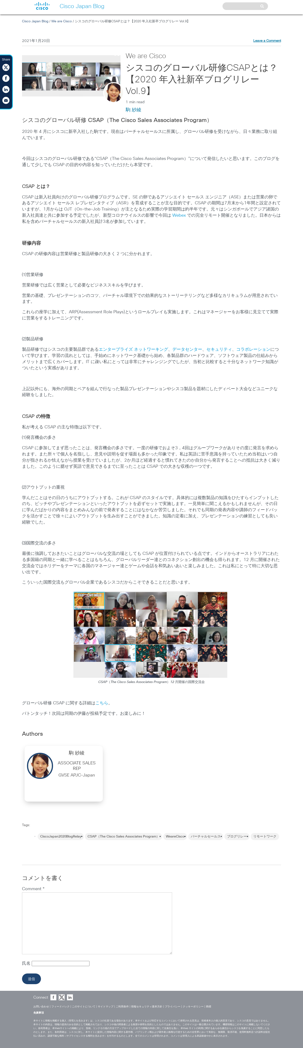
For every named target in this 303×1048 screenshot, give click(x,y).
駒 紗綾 (133, 110)
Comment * (33, 889)
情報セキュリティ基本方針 (146, 1006)
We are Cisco (61, 21)
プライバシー (172, 1006)
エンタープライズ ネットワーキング (133, 349)
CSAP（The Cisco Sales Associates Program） (124, 836)
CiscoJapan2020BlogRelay (60, 836)
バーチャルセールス (206, 836)
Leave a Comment (267, 40)
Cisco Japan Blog (35, 21)
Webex (179, 215)
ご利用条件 (122, 1006)
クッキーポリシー (193, 1006)
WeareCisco (175, 836)
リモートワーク (264, 836)
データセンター (187, 349)
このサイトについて (83, 1006)
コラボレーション (253, 349)
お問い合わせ (41, 1006)
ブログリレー (237, 836)
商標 (208, 1006)
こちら (101, 703)
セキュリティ (219, 349)
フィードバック (60, 1006)
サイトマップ (105, 1006)
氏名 (27, 963)
